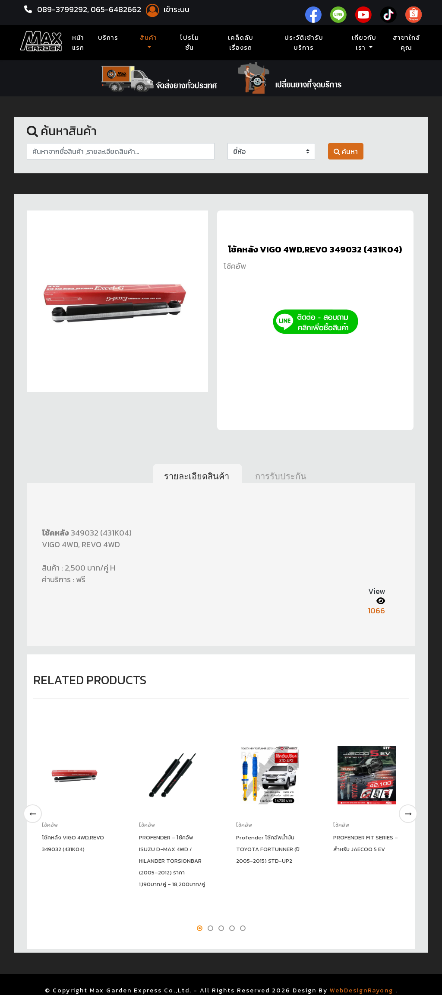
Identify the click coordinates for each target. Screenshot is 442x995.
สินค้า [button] (148, 37)
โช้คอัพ (235, 266)
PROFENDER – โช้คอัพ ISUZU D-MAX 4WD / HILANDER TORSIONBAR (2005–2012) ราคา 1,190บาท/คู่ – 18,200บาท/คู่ (172, 860)
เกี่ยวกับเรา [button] (364, 42)
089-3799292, (63, 9)
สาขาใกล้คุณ (406, 42)
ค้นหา (346, 151)
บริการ (108, 37)
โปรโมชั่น (189, 42)
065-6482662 (117, 9)
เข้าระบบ (166, 9)
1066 (376, 610)
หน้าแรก (80, 42)
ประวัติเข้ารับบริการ (303, 42)
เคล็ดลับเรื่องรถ (240, 42)
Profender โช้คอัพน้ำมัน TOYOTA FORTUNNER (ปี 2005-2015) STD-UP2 (268, 849)
